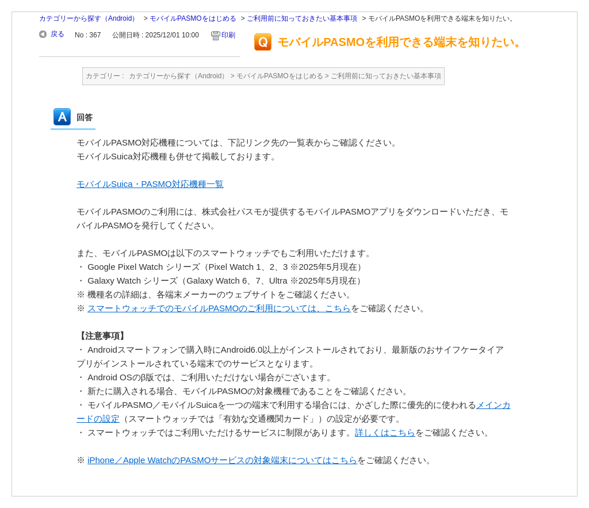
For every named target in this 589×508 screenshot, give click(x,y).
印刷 (228, 35)
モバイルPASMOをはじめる (193, 18)
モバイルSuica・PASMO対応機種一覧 (150, 184)
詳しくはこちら (385, 432)
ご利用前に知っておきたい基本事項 (302, 18)
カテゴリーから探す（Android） (89, 18)
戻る (57, 34)
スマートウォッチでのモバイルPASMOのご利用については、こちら (219, 308)
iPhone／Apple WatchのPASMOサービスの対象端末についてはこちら (222, 460)
